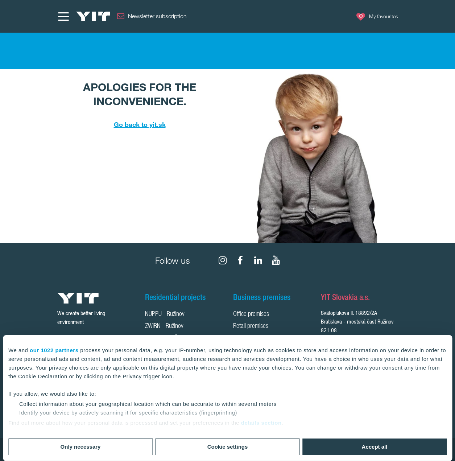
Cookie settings (227, 447)
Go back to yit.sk (140, 124)
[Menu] (63, 16)
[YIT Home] (93, 16)
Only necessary (81, 447)
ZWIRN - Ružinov (164, 326)
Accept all (375, 447)
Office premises (251, 314)
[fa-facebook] (240, 260)
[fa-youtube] (276, 260)
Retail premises (250, 326)
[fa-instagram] (222, 260)
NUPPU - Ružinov (165, 314)
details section (261, 423)
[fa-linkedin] (258, 260)
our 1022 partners (54, 350)
